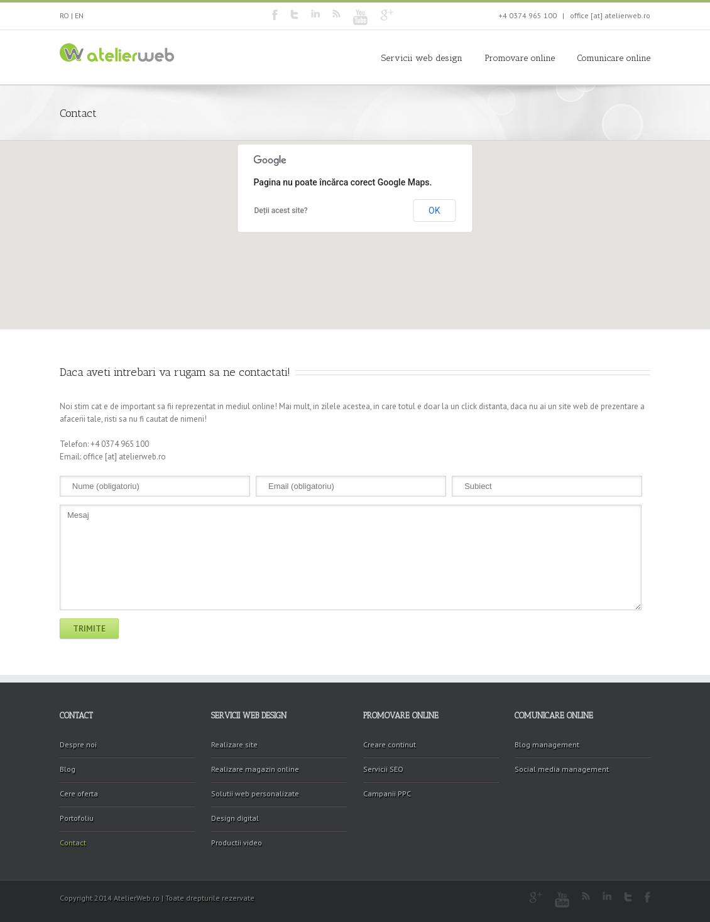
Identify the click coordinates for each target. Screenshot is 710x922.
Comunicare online (613, 58)
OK (434, 211)
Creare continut (389, 744)
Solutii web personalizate (255, 793)
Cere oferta (79, 793)
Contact (73, 842)
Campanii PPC (387, 793)
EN (79, 15)
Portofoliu (77, 818)
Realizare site (234, 744)
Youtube (360, 17)
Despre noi (78, 744)
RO (64, 15)
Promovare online (519, 58)
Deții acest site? (281, 210)
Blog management (547, 744)
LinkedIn (315, 13)
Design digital (235, 818)
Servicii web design (421, 58)
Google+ (386, 15)
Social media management (562, 769)
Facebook (275, 14)
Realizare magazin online (255, 769)
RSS (336, 13)
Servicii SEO (383, 769)
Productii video (236, 842)
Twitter (294, 14)
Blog (67, 769)
